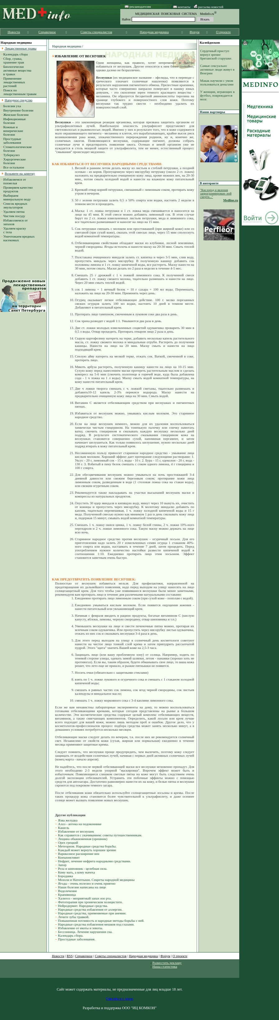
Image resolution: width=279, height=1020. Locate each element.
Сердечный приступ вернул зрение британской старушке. (216, 54)
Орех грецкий (68, 842)
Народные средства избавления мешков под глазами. (96, 924)
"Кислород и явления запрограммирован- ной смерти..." (215, 193)
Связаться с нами (119, 998)
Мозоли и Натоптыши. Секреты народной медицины (96, 880)
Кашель (63, 828)
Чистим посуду (14, 216)
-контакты (181, 7)
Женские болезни (16, 114)
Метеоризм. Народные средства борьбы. (87, 846)
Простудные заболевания (11, 140)
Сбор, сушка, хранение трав (13, 60)
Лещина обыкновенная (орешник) (82, 839)
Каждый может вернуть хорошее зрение (87, 850)
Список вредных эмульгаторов (14, 205)
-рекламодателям (138, 6)
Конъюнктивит (69, 857)
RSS (70, 956)
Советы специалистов (96, 32)
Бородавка (65, 876)
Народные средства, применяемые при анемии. (92, 913)
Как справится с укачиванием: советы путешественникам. (100, 835)
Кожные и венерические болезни (12, 130)
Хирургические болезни (14, 161)
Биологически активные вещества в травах (16, 70)
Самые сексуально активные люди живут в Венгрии (217, 69)
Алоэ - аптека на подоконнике (80, 824)
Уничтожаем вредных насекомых (18, 238)
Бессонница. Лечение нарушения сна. (85, 932)
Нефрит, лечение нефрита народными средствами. (94, 861)
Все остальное (13, 167)
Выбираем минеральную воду (16, 197)
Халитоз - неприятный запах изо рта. (85, 898)
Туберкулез (11, 155)
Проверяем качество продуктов (17, 189)
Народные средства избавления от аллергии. (90, 909)
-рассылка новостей (208, 7)
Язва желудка (68, 820)
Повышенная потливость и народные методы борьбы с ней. (101, 920)
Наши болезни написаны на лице (82, 887)
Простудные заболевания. (76, 939)
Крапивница (67, 894)
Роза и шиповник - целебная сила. (82, 868)
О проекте (223, 32)
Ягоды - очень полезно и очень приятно (87, 883)
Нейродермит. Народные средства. (83, 906)
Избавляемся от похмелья (14, 181)
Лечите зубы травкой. (73, 917)
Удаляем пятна (14, 211)
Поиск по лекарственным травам (19, 92)
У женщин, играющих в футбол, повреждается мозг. (217, 95)
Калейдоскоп (210, 42)
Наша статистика (164, 966)
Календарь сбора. (70, 935)
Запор (62, 865)
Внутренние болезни (18, 110)
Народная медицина (154, 32)
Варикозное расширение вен (78, 854)
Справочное (47, 32)
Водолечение (67, 891)
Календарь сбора (15, 54)
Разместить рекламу (166, 963)
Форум (194, 32)
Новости (13, 32)
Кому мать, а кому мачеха (76, 872)
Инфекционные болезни (14, 121)
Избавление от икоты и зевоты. (80, 928)
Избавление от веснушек (76, 831)
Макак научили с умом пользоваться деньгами (216, 82)
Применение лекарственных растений (13, 82)
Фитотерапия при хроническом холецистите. (90, 902)
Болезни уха (12, 106)
